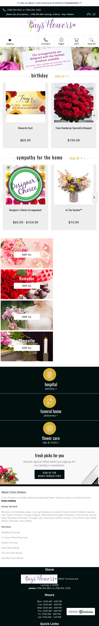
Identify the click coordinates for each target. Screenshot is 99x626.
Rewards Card (25, 128)
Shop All (59, 76)
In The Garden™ (74, 210)
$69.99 (25, 140)
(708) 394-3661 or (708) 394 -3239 (24, 9)
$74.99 (73, 222)
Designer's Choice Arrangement (25, 210)
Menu (10, 44)
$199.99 (74, 140)
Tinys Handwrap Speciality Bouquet (74, 128)
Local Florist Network (45, 624)
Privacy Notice (26, 624)
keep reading (8, 438)
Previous (4, 115)
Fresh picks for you (49, 397)
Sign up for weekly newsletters (49, 412)
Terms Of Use (10, 624)
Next (95, 115)
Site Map (62, 624)
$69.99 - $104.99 (25, 222)
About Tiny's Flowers (13, 429)
